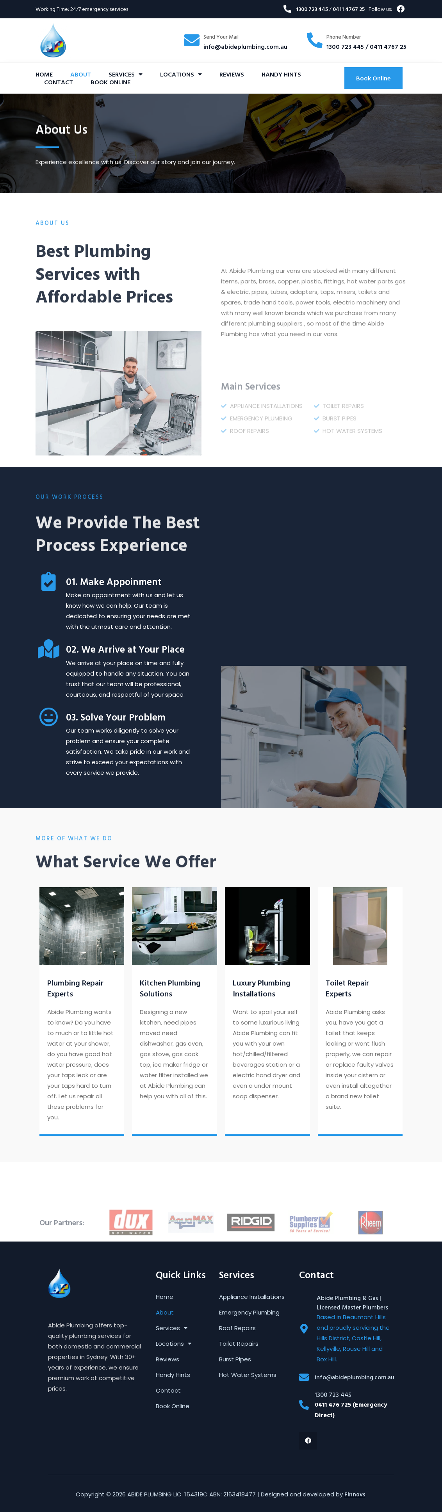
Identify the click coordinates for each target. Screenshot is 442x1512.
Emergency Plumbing (249, 1312)
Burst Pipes (235, 1359)
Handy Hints (281, 74)
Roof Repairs (237, 1328)
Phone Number (343, 36)
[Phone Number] (315, 40)
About (80, 74)
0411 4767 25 (349, 9)
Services (126, 74)
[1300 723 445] (304, 1405)
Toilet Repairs (238, 1344)
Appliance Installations (252, 1297)
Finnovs (354, 1494)
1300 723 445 (312, 9)
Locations (181, 74)
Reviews (231, 74)
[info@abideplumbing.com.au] (304, 1377)
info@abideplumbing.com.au (245, 46)
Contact (58, 82)
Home (44, 74)
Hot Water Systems (247, 1375)
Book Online (110, 82)
